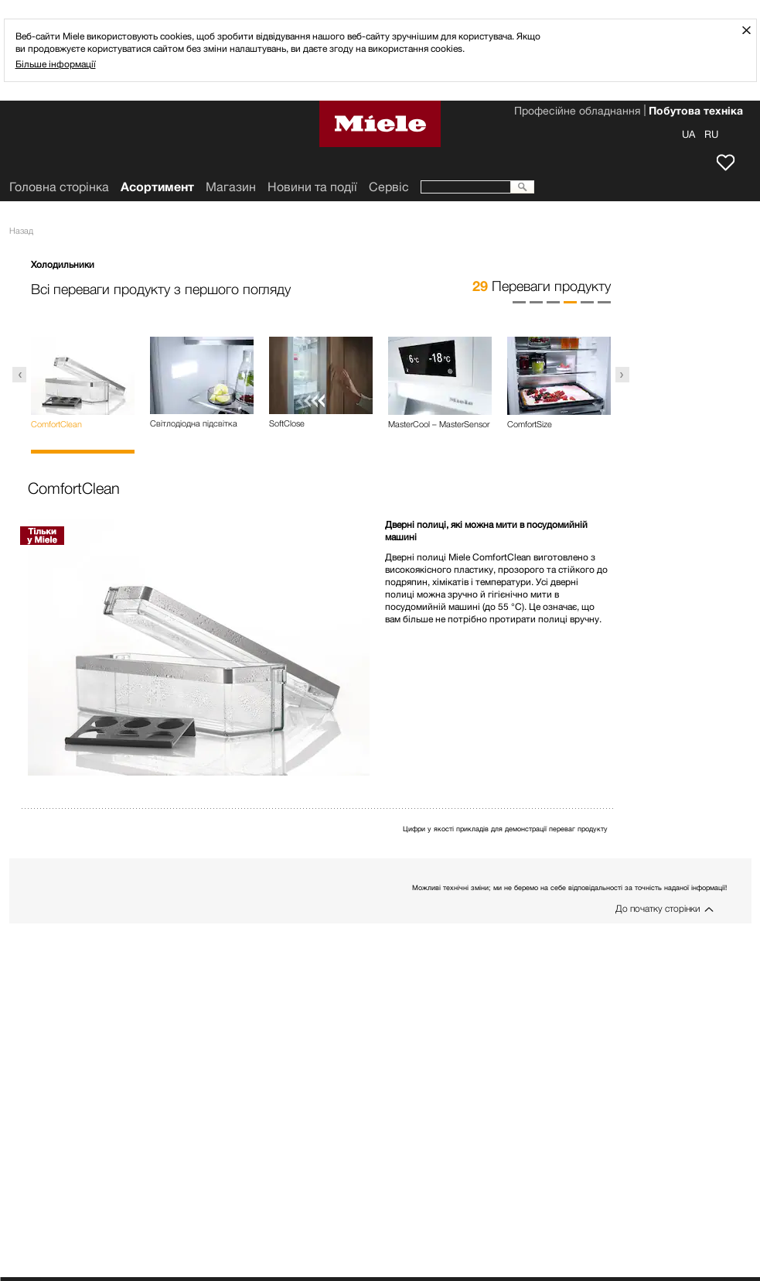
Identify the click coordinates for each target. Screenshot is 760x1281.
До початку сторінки (657, 908)
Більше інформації (55, 64)
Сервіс (389, 187)
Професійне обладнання (577, 112)
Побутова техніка (696, 112)
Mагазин (231, 187)
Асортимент (157, 187)
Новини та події (312, 187)
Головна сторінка (59, 187)
